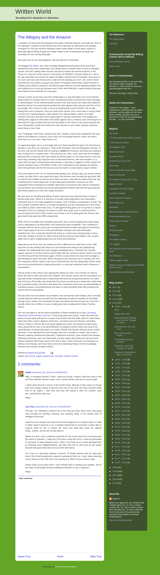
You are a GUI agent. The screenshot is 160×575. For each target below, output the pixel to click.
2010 (115, 303)
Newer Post (24, 556)
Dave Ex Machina (117, 175)
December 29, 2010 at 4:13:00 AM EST (53, 407)
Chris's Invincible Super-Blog (122, 170)
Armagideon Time (117, 147)
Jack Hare (30, 407)
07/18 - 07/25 (121, 407)
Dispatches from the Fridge (121, 189)
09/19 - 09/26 (121, 383)
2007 (115, 475)
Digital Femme (115, 184)
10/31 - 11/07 (121, 375)
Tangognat (114, 235)
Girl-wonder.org (116, 202)
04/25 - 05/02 (121, 439)
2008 (115, 471)
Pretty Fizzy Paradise (118, 221)
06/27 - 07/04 (121, 411)
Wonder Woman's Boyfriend (121, 272)
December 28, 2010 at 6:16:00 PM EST (50, 372)
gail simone (30, 356)
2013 (115, 291)
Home (60, 556)
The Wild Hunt (115, 256)
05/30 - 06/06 (121, 423)
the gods (59, 356)
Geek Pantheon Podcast (120, 198)
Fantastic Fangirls (117, 193)
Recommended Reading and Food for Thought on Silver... (125, 320)
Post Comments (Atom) (65, 566)
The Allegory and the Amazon (123, 340)
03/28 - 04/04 (121, 450)
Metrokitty (113, 207)
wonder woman (71, 356)
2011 (115, 299)
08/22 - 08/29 (121, 399)
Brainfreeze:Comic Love (120, 161)
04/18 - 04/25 (121, 442)
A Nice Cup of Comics (119, 142)
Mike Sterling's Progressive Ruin (123, 212)
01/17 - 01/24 (121, 458)
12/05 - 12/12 (121, 367)
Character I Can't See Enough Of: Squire (124, 347)
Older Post (96, 556)
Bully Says (114, 165)
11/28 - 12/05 (121, 371)
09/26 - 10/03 (121, 379)
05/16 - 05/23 (121, 431)
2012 (115, 295)
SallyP (28, 372)
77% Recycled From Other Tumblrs (125, 138)
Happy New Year (121, 314)
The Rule (113, 43)
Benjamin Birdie (116, 156)
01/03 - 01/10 (121, 462)
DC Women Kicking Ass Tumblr (123, 179)
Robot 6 (112, 226)
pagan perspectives (45, 356)
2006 (115, 479)
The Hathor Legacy (118, 239)
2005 (115, 483)
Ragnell (116, 498)
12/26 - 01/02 (121, 306)
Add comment (25, 478)
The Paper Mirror (117, 39)
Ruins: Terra (114, 66)
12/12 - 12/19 (121, 363)
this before (34, 66)
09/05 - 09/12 (121, 391)
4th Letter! (113, 133)
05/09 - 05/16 (121, 435)
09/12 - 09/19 (121, 387)
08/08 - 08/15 (121, 403)
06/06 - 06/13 (121, 419)
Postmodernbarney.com (120, 216)
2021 (115, 287)
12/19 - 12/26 (121, 359)
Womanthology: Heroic (119, 61)
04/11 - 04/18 (121, 446)
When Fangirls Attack (118, 260)
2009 (115, 467)
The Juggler (114, 244)
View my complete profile (120, 520)
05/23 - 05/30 (121, 427)
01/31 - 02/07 (121, 454)
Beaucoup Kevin (116, 152)
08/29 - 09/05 (121, 395)
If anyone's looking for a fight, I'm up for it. (125, 353)
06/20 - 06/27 (121, 415)
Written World (33, 11)
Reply (27, 397)
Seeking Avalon (116, 230)
